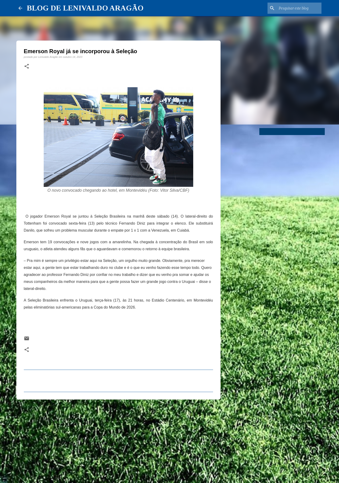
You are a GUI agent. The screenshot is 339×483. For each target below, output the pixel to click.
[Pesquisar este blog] (296, 8)
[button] (26, 66)
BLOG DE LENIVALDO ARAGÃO (85, 8)
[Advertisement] (118, 439)
